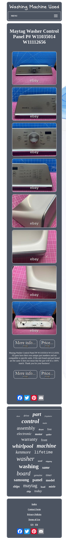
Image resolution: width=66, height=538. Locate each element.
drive (26, 415)
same (45, 467)
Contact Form (34, 509)
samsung (21, 480)
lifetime (43, 452)
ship (29, 491)
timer (49, 475)
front (44, 440)
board (23, 473)
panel (37, 479)
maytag (30, 485)
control (30, 421)
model (50, 480)
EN (32, 524)
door (18, 416)
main (45, 423)
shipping (49, 461)
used (40, 461)
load (43, 487)
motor (38, 434)
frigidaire (48, 416)
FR (36, 524)
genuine (38, 475)
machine (46, 446)
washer (25, 458)
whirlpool (22, 446)
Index (34, 504)
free (49, 429)
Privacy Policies (34, 514)
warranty (29, 439)
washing (29, 466)
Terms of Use (34, 519)
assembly (26, 428)
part (37, 414)
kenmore (23, 452)
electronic (24, 434)
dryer (41, 429)
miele (52, 486)
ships (16, 486)
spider (49, 434)
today (38, 491)
